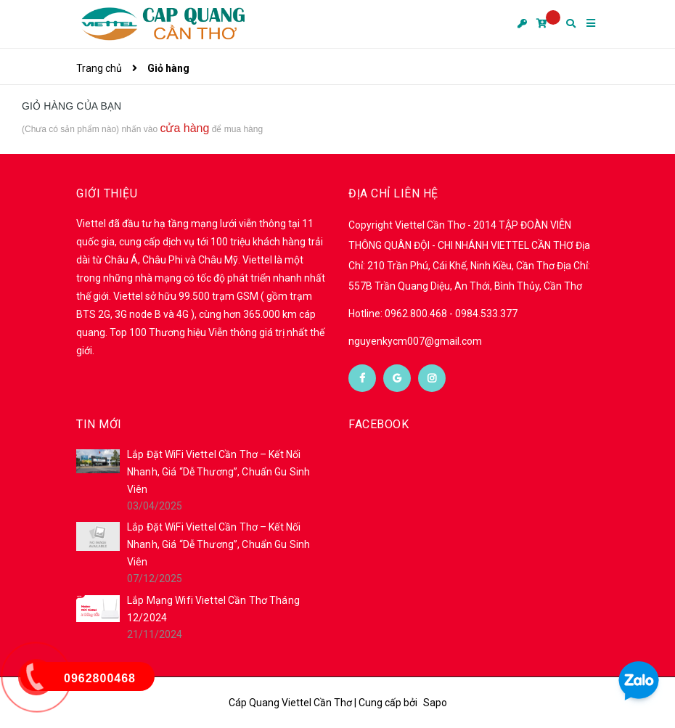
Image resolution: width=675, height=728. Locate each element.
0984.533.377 (486, 313)
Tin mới (99, 424)
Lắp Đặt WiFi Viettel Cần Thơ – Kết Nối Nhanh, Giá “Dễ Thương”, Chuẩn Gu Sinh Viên (218, 472)
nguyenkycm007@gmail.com (415, 341)
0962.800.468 (417, 313)
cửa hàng (184, 128)
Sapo (435, 702)
